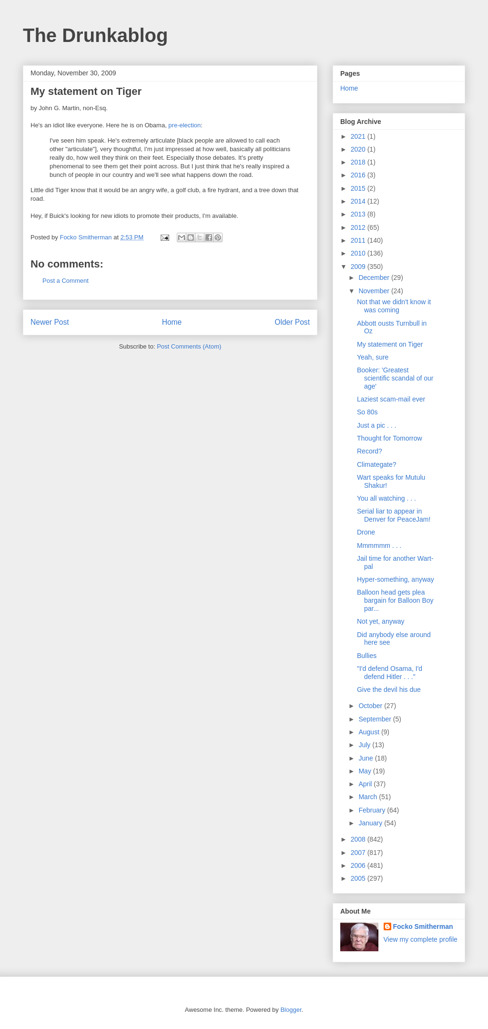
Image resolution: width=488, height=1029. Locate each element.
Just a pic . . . (376, 425)
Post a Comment (65, 280)
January (371, 823)
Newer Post (49, 322)
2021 (359, 136)
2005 (359, 878)
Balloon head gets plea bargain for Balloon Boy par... (395, 600)
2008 (359, 839)
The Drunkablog (95, 35)
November (374, 291)
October (371, 706)
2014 (359, 201)
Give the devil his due (389, 689)
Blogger (290, 1009)
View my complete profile (421, 939)
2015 (359, 188)
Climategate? (376, 464)
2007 (359, 852)
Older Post (292, 322)
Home (172, 322)
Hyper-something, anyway (395, 579)
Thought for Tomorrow (389, 438)
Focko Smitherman (423, 926)
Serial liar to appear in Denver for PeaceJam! (393, 515)
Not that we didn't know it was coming (394, 306)
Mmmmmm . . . (379, 545)
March (368, 797)
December (374, 277)
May (365, 771)
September (375, 719)
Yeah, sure (372, 357)
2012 (359, 227)
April (366, 784)
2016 (359, 175)
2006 (359, 865)
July (365, 745)
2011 (359, 240)
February (372, 810)
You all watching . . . (386, 498)
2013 (359, 214)
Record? (369, 451)
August (369, 732)
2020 (359, 149)
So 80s (367, 412)
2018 (359, 162)
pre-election (184, 125)
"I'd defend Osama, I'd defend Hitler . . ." (389, 672)
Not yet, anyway (381, 621)
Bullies (366, 655)
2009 (359, 266)
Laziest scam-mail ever (391, 399)
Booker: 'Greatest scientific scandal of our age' (395, 378)
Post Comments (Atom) (189, 346)
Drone (366, 532)
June (366, 758)
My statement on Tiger (390, 344)
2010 (359, 253)
